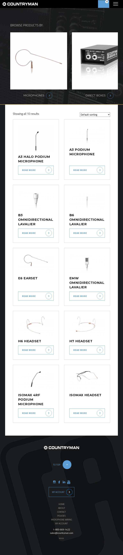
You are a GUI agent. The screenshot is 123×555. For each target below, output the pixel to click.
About (61, 508)
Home (62, 504)
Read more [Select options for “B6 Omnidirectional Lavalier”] (80, 233)
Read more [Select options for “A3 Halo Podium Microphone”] (29, 170)
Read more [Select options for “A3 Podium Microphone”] (80, 170)
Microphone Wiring (61, 519)
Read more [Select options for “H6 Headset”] (29, 350)
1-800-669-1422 (61, 529)
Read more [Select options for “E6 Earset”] (29, 296)
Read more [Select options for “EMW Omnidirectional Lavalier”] (80, 296)
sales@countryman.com (61, 533)
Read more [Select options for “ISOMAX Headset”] (80, 413)
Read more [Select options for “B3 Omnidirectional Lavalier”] (29, 233)
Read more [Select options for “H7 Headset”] (80, 350)
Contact (61, 511)
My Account (58, 492)
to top (56, 464)
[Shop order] (95, 114)
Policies (61, 515)
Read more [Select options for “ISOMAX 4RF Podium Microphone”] (29, 413)
